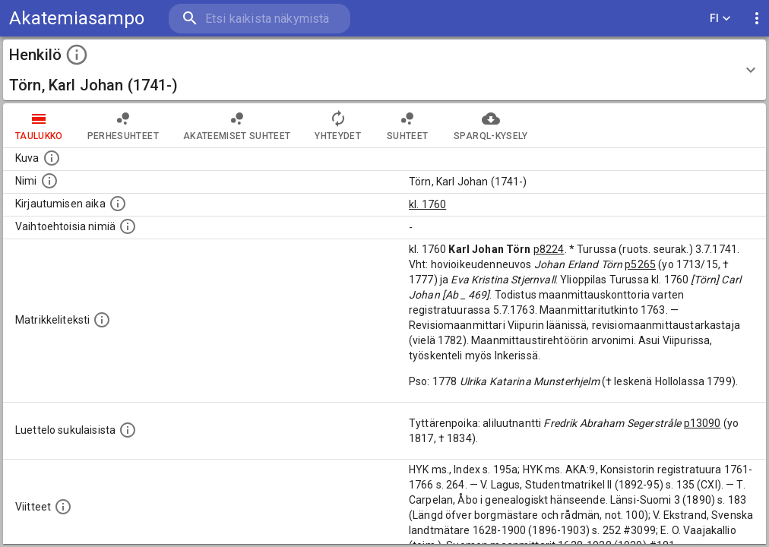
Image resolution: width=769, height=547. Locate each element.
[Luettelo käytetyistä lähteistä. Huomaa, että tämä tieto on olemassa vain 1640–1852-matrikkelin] (63, 507)
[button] (384, 70)
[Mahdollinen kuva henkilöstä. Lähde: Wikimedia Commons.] (52, 158)
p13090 (702, 423)
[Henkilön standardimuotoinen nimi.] (49, 181)
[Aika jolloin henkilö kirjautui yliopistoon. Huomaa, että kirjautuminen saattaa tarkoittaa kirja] (118, 203)
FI (720, 19)
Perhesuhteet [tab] (123, 125)
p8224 (549, 249)
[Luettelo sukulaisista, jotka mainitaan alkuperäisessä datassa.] (128, 430)
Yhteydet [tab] (337, 125)
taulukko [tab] (39, 125)
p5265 (640, 264)
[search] (258, 18)
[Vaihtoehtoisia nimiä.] (128, 226)
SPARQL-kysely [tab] (490, 125)
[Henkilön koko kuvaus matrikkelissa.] (102, 320)
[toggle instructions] (77, 55)
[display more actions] (757, 18)
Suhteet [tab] (407, 125)
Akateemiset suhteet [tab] (237, 125)
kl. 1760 (427, 204)
